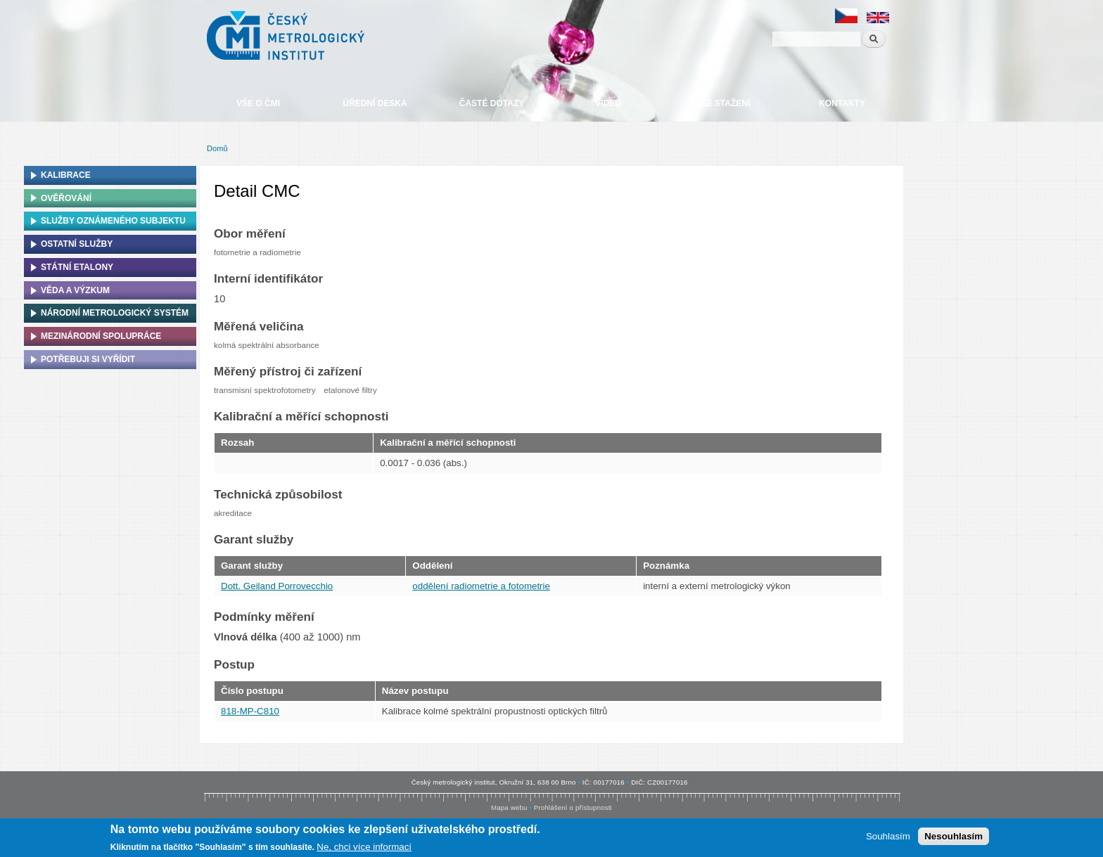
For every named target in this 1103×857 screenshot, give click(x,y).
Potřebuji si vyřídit (88, 359)
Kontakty (842, 103)
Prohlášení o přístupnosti (573, 807)
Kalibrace (66, 175)
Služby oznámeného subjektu (113, 221)
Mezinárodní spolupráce (101, 336)
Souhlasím (888, 837)
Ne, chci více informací (364, 847)
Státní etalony (77, 267)
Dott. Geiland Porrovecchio (277, 586)
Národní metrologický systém (115, 313)
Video (608, 103)
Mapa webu (509, 807)
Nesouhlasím (953, 837)
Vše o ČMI (258, 103)
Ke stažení (725, 103)
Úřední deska (375, 103)
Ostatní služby (77, 244)
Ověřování (66, 198)
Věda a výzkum (75, 290)
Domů (217, 148)
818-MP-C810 (250, 711)
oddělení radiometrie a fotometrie (481, 586)
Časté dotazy (491, 103)
